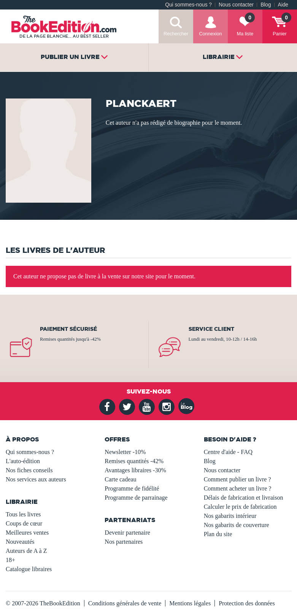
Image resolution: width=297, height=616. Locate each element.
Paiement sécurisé (68, 329)
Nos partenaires (124, 541)
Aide (283, 5)
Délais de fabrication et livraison (243, 497)
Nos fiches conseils (29, 470)
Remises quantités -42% (134, 461)
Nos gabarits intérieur (230, 516)
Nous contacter (236, 5)
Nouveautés (20, 541)
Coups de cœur (24, 523)
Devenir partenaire (127, 532)
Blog (265, 5)
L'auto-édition (23, 461)
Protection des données (247, 603)
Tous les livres (23, 514)
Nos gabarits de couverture (236, 525)
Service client (211, 329)
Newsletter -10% (125, 452)
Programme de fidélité (132, 488)
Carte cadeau (120, 479)
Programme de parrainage (136, 497)
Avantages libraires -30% (135, 470)
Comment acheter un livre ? (238, 488)
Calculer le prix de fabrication (240, 506)
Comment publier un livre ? (237, 479)
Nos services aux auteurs (36, 479)
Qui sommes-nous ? (188, 5)
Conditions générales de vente (124, 603)
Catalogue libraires (29, 569)
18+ (10, 560)
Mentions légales (190, 603)
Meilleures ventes (27, 532)
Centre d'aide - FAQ (228, 452)
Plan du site (218, 534)
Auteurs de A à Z (26, 551)
